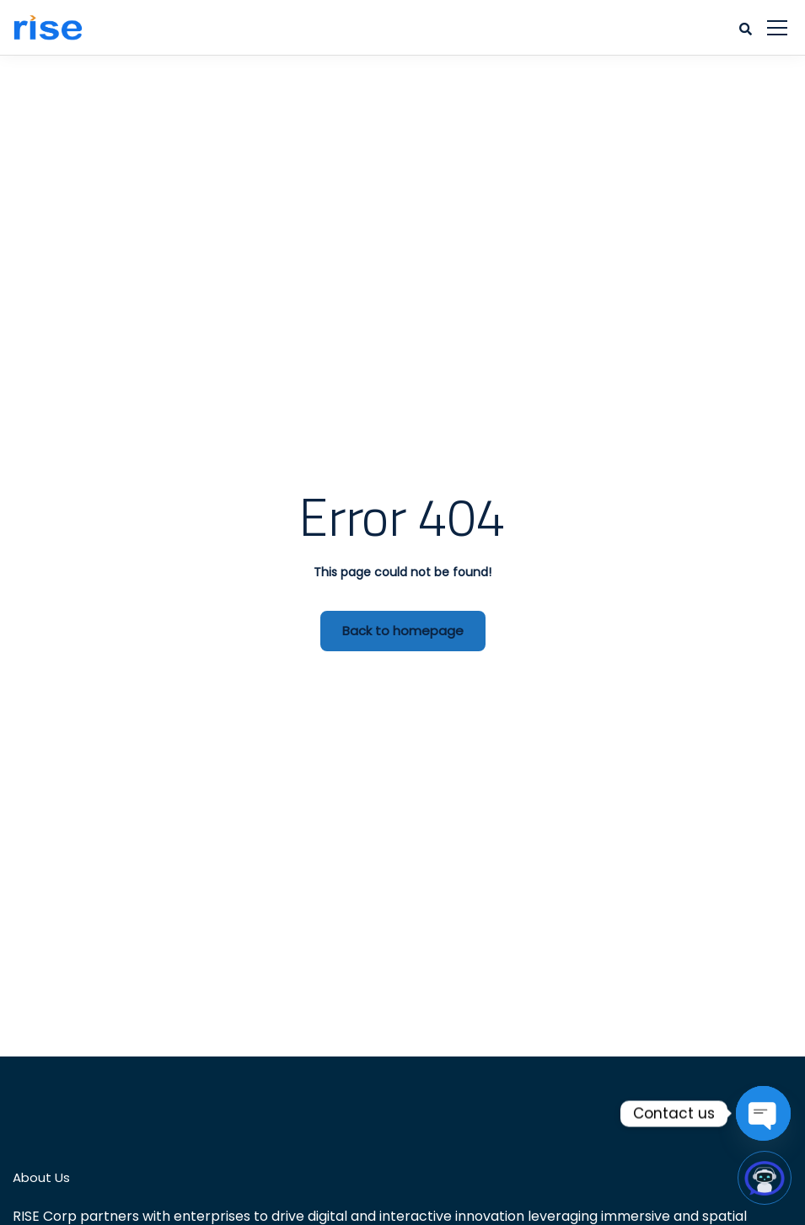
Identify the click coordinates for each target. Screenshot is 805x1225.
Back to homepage (403, 630)
